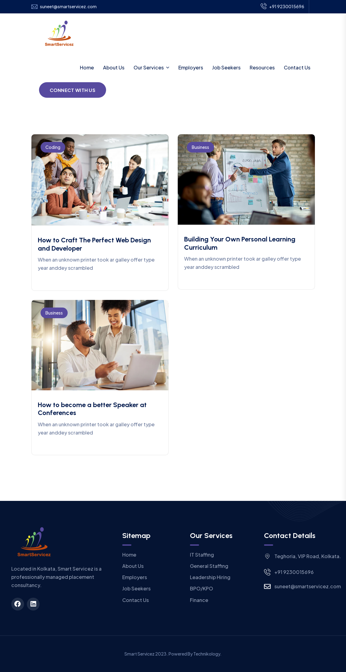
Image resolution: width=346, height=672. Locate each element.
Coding (52, 147)
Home (87, 67)
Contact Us (297, 67)
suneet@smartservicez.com (68, 6)
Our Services (149, 67)
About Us (113, 67)
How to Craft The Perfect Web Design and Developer (94, 244)
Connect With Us (73, 90)
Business (200, 147)
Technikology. (207, 653)
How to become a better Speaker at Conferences (92, 409)
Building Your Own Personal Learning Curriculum (239, 243)
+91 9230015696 (282, 7)
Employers (190, 67)
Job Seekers (226, 67)
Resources (262, 67)
